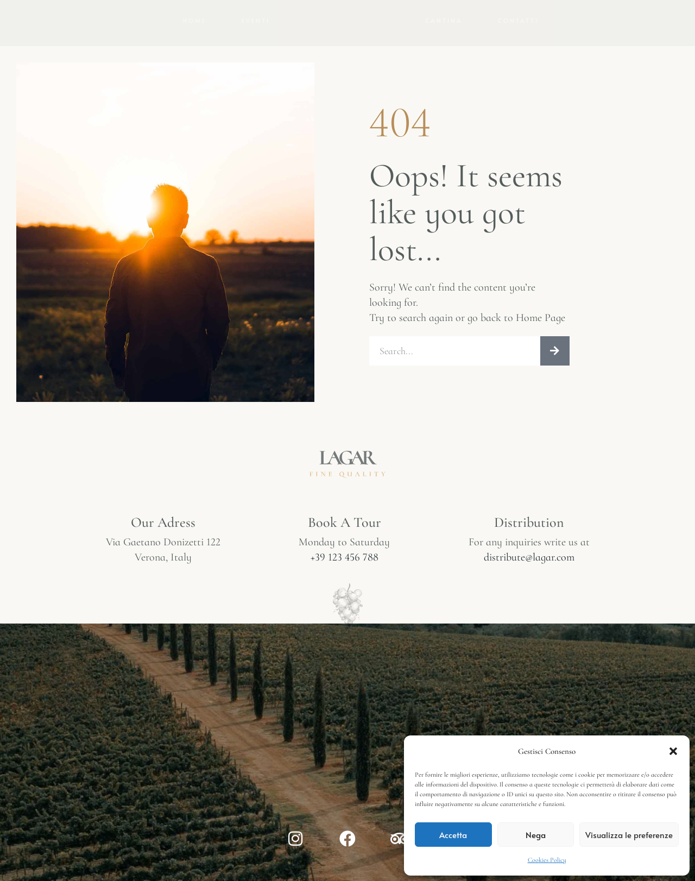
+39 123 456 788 (344, 644)
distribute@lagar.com (529, 644)
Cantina (444, 61)
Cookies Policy (547, 860)
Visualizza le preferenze (629, 834)
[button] (673, 751)
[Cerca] (555, 435)
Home (194, 61)
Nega (536, 834)
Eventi (256, 61)
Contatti (518, 61)
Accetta (453, 834)
